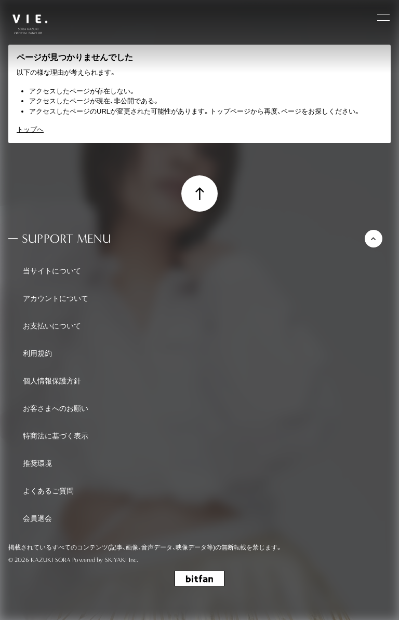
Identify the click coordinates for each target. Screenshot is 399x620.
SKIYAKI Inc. (121, 559)
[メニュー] (383, 16)
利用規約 (37, 353)
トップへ (30, 129)
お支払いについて (52, 326)
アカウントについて (55, 298)
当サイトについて (52, 271)
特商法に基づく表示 (55, 436)
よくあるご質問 (48, 491)
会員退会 (37, 518)
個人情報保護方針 (52, 381)
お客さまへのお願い (55, 408)
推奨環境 (37, 463)
